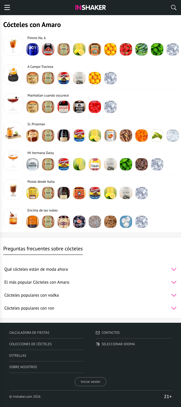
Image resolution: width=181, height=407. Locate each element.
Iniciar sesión (90, 382)
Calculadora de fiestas (29, 333)
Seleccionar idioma (115, 344)
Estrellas (17, 355)
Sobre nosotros (23, 367)
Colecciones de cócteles (30, 344)
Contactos (108, 333)
